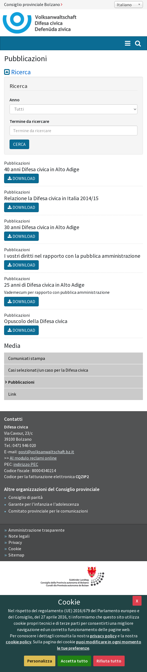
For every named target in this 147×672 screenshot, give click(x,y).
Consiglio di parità (25, 497)
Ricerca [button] (17, 72)
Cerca (19, 144)
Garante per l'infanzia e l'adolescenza (43, 504)
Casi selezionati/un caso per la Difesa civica (48, 370)
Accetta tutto (74, 661)
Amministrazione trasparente (36, 530)
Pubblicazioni (21, 382)
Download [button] (21, 178)
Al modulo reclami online (33, 458)
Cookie (14, 548)
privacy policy (103, 635)
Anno (15, 99)
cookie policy (18, 641)
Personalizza (39, 661)
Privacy (15, 542)
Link (12, 394)
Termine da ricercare (29, 121)
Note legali (18, 536)
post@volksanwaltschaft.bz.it (46, 451)
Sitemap (16, 555)
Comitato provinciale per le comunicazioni (48, 511)
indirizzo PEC (25, 464)
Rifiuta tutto (109, 661)
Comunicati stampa (26, 358)
